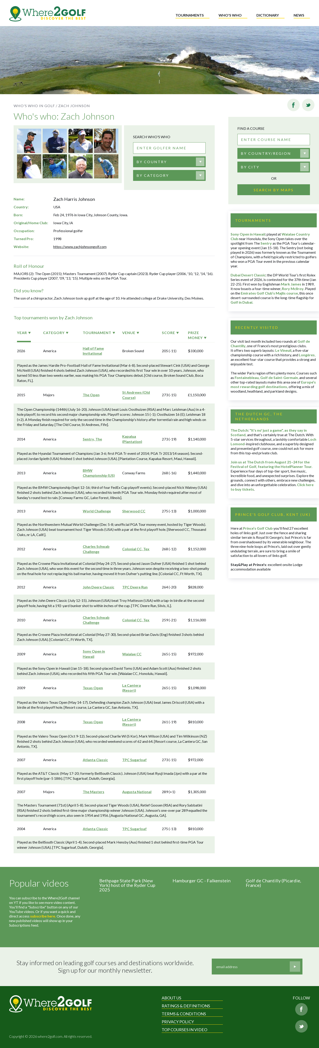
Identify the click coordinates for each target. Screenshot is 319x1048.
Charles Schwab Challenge (96, 549)
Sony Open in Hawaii (94, 653)
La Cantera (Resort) (131, 687)
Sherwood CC (133, 511)
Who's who (230, 15)
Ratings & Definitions (186, 1005)
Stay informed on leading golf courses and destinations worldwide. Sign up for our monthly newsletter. (105, 966)
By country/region (266, 153)
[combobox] (169, 161)
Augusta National (136, 792)
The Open (91, 395)
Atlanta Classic (95, 760)
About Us (171, 997)
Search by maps (274, 190)
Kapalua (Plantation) (132, 438)
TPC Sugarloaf (134, 760)
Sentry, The (92, 439)
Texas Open (93, 688)
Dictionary (267, 15)
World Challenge (97, 511)
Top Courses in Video (184, 1029)
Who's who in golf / (35, 105)
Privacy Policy (178, 1021)
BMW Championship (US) (99, 472)
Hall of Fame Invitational (93, 350)
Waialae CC (131, 654)
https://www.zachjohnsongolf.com (80, 246)
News (299, 15)
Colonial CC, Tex (135, 549)
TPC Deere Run (135, 587)
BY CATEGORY (152, 175)
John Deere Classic (98, 587)
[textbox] (151, 161)
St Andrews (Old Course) (136, 394)
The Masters (93, 792)
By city (250, 167)
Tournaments (189, 15)
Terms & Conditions (184, 1013)
